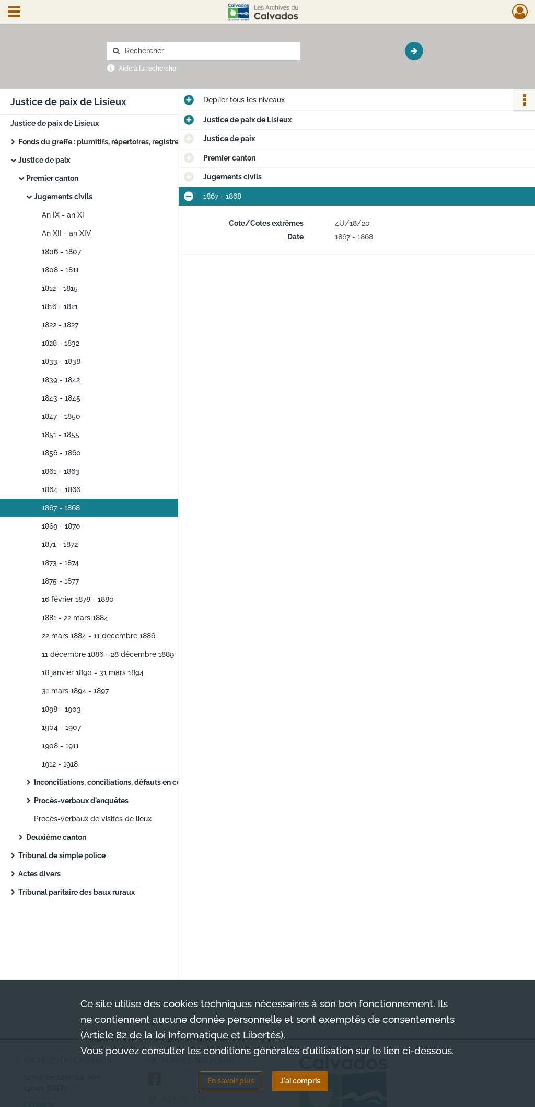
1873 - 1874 (60, 562)
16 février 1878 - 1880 (78, 599)
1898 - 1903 (61, 709)
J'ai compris (300, 1081)
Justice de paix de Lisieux (54, 123)
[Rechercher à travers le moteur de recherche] (209, 50)
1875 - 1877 (60, 581)
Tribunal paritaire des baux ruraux (76, 892)
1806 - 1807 (61, 251)
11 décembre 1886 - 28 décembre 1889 (108, 654)
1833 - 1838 (61, 361)
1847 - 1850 (61, 416)
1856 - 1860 (61, 453)
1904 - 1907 (61, 727)
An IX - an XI (63, 215)
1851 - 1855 (60, 434)
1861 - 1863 (60, 471)
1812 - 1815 (60, 288)
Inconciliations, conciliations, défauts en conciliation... (125, 782)
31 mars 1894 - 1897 (75, 691)
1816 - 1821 (60, 306)
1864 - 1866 (61, 489)
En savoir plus (230, 1081)
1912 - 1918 (60, 764)
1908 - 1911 (60, 745)
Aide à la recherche (147, 68)
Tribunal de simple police (62, 855)
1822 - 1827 (60, 325)
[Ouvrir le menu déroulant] (14, 12)
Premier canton (52, 178)
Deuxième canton (56, 837)
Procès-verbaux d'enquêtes (81, 800)
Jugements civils (63, 196)
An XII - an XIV (66, 233)
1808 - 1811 (60, 270)
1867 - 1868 (61, 508)
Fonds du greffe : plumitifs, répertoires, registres (100, 142)
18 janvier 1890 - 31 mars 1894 (93, 672)
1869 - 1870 (61, 526)
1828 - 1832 (60, 343)
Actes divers (39, 874)
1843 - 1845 (61, 398)
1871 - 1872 (60, 544)
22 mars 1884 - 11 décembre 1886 (98, 636)
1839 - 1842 (61, 379)
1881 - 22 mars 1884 (75, 617)
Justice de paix (44, 160)
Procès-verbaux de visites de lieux (93, 819)
